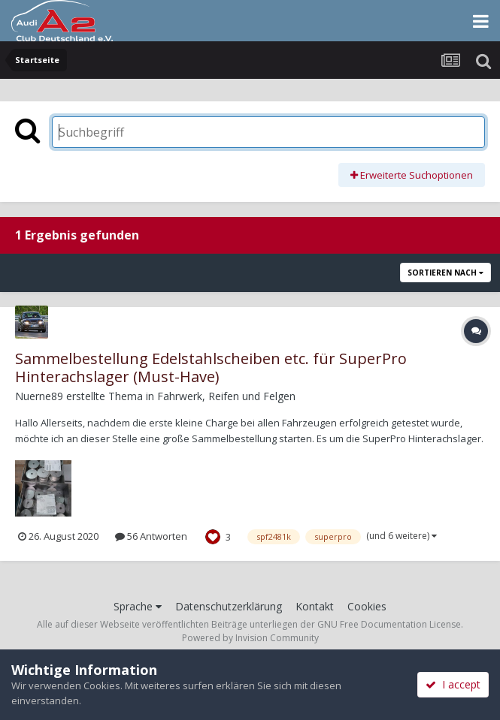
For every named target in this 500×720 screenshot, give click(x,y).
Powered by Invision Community (250, 637)
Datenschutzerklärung (228, 606)
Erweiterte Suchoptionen (411, 175)
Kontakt (314, 606)
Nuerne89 (39, 396)
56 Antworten (151, 536)
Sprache (138, 606)
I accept (453, 684)
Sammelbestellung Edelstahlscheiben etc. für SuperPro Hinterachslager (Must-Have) (211, 367)
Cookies (366, 606)
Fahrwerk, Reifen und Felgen (226, 396)
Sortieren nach (445, 272)
